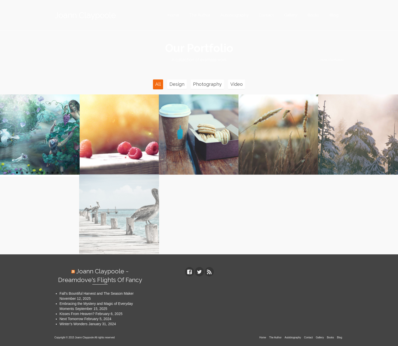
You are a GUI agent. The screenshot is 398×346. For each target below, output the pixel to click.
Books (313, 15)
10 (63, 173)
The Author (199, 15)
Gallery (290, 15)
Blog (334, 15)
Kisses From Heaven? (77, 314)
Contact (266, 15)
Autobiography (234, 15)
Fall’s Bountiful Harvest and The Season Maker (97, 293)
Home (173, 15)
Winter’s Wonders (74, 324)
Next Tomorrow (71, 319)
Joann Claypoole (85, 15)
